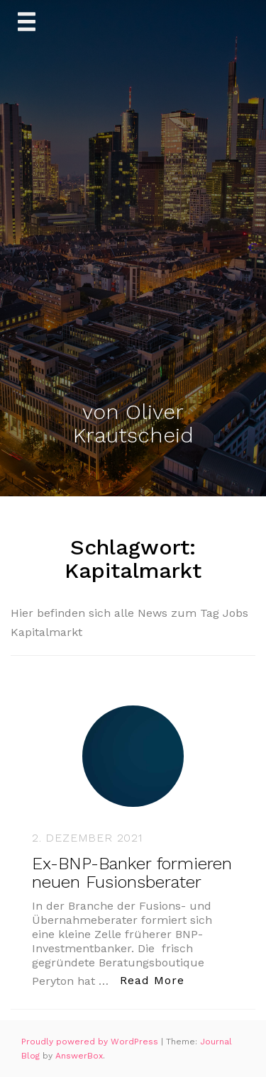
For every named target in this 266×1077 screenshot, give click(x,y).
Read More (156, 979)
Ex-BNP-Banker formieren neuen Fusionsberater (132, 873)
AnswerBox (79, 1056)
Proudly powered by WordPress (91, 1042)
